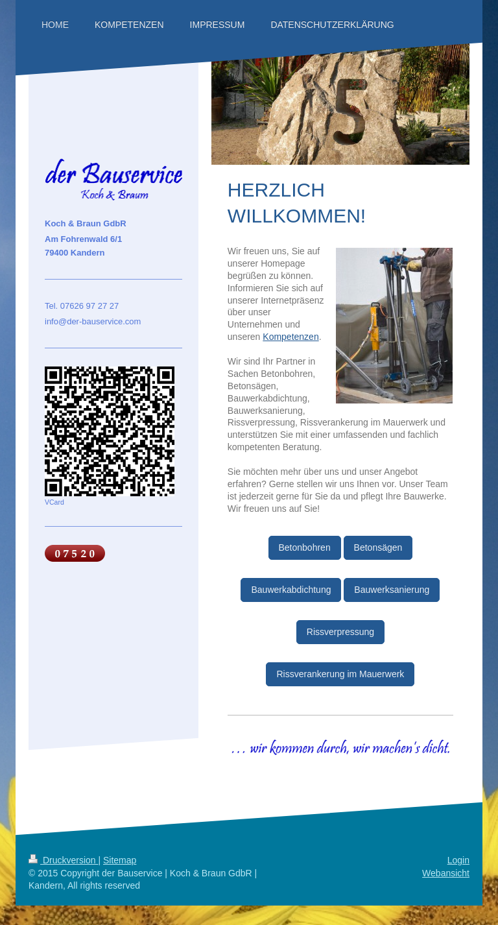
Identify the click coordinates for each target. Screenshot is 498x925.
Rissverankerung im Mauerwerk (340, 674)
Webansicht (445, 873)
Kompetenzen (290, 336)
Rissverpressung (340, 632)
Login (458, 860)
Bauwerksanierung (391, 589)
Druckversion (63, 860)
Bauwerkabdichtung (291, 589)
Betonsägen (378, 547)
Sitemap (119, 860)
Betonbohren (305, 547)
